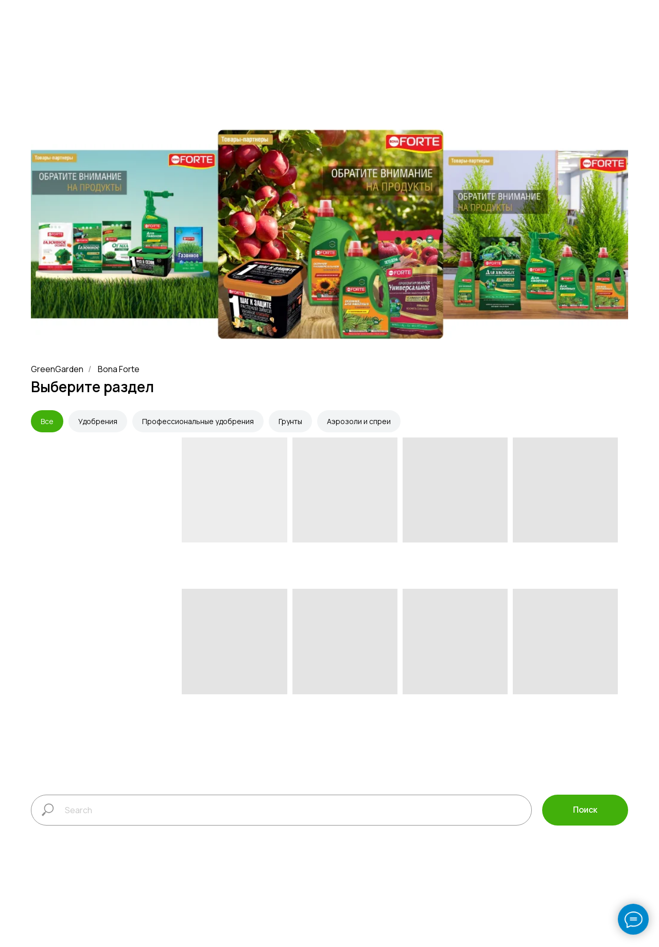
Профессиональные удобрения (198, 421)
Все (47, 421)
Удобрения (97, 421)
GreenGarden (57, 369)
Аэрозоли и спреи (359, 421)
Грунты (290, 421)
